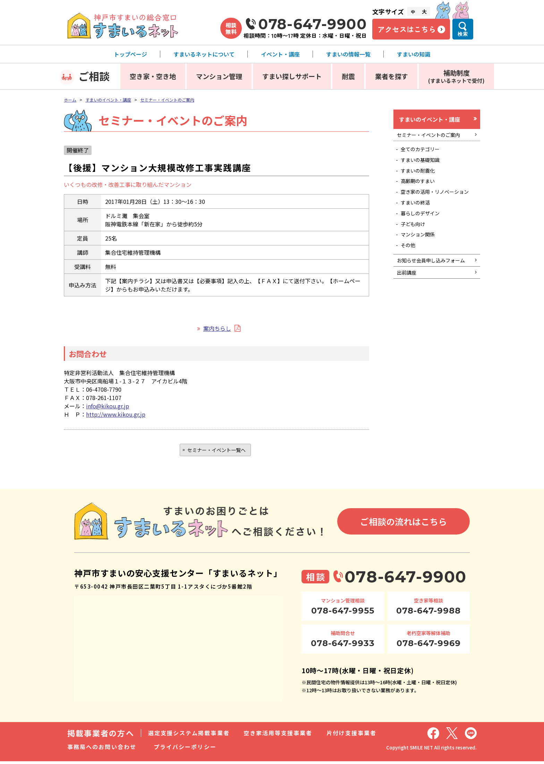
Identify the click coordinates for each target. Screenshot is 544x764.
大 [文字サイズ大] (424, 11)
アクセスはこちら (406, 29)
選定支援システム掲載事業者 (189, 735)
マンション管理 (219, 76)
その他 (410, 270)
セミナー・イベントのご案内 (167, 100)
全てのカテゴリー (424, 154)
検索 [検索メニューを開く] (463, 34)
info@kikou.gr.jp (107, 406)
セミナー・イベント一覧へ (216, 451)
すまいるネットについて (204, 54)
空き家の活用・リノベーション (438, 206)
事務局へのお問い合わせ (101, 749)
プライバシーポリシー (185, 749)
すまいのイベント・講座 (108, 100)
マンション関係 (421, 258)
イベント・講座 (280, 54)
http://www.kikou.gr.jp (115, 414)
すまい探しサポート (292, 76)
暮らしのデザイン (424, 233)
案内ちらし (217, 328)
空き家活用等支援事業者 (278, 735)
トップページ (130, 54)
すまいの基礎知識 (424, 166)
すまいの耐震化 (421, 178)
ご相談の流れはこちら (403, 524)
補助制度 (456, 76)
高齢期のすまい (421, 190)
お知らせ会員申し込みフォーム (433, 291)
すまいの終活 (418, 221)
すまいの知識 (413, 54)
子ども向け (416, 246)
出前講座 (408, 310)
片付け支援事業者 (351, 735)
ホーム (70, 100)
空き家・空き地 (153, 76)
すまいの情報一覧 (348, 54)
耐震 (348, 76)
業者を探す (391, 76)
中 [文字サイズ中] (413, 12)
